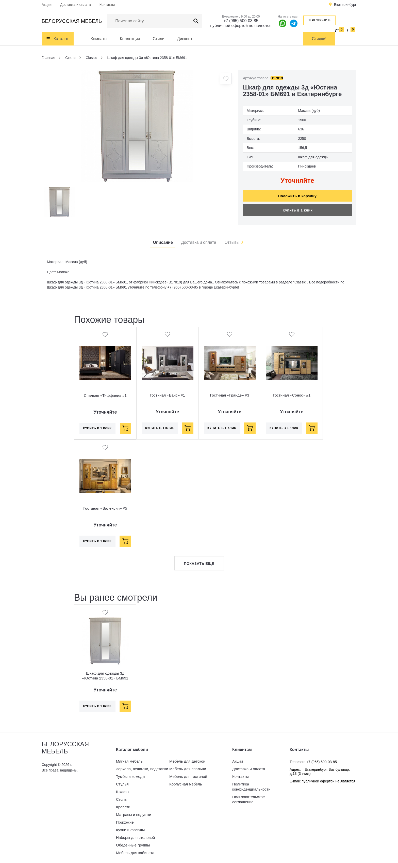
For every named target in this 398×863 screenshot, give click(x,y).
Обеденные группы (133, 842)
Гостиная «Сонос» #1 (291, 393)
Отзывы (234, 240)
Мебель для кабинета (135, 850)
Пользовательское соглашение (248, 796)
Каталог (61, 39)
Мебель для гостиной (188, 774)
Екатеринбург (345, 5)
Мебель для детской (187, 758)
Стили (158, 39)
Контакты (107, 5)
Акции (47, 5)
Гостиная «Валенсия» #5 (105, 506)
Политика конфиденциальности (251, 784)
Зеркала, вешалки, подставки (142, 766)
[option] (137, 126)
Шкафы (122, 789)
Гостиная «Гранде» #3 (229, 393)
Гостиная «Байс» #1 (167, 393)
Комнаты (99, 39)
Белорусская (72, 21)
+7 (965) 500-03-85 (240, 21)
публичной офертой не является (240, 25)
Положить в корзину (297, 193)
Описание (163, 240)
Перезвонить (320, 20)
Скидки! (319, 39)
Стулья (122, 781)
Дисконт (184, 39)
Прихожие (125, 819)
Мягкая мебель (129, 758)
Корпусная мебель (185, 781)
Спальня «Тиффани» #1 (105, 393)
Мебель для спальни (187, 766)
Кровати (123, 804)
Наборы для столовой (135, 835)
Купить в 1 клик (297, 208)
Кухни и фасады (130, 827)
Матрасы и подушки (133, 812)
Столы (121, 797)
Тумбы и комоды (130, 774)
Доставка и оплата (75, 5)
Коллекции (130, 39)
